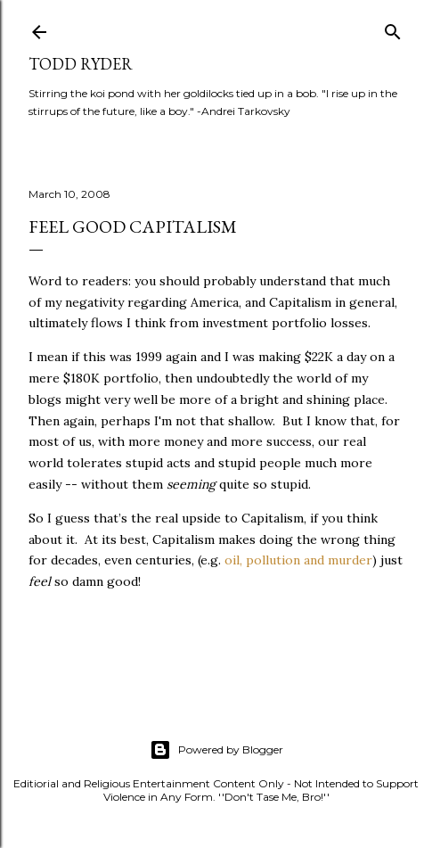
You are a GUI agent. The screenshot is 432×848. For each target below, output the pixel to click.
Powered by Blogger (216, 750)
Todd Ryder (81, 64)
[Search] (392, 28)
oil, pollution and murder (298, 560)
